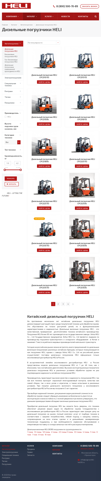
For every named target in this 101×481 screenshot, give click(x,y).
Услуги (49, 16)
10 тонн (48, 435)
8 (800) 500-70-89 (67, 6)
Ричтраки (9, 91)
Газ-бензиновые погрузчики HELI (11, 61)
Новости (65, 16)
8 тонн (41, 435)
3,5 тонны (78, 432)
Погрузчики (9, 103)
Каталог (32, 16)
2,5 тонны (62, 432)
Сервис (30, 452)
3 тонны (70, 432)
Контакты (83, 16)
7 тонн (34, 435)
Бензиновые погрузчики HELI (11, 55)
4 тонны (86, 432)
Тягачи (8, 97)
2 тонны (54, 432)
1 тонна (30, 432)
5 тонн (92, 432)
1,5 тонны (37, 432)
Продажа (31, 449)
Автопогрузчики (11, 43)
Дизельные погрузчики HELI (11, 50)
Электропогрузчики (13, 78)
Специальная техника (10, 84)
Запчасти (30, 455)
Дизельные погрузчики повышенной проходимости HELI (12, 68)
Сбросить (12, 184)
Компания (12, 16)
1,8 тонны (46, 432)
